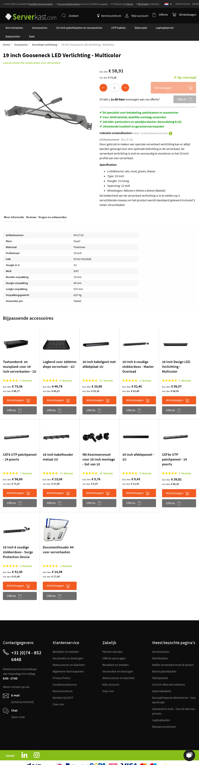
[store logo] (29, 13)
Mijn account (141, 16)
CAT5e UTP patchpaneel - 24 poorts (174, 451)
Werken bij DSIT (63, 689)
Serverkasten (160, 643)
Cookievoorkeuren (65, 676)
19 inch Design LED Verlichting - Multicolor (176, 358)
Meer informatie (14, 209)
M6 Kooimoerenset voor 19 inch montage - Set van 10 (98, 451)
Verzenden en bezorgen (68, 650)
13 (66, 465)
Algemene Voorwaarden (68, 663)
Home (6, 36)
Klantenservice (182, 3)
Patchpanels (160, 670)
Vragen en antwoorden (52, 209)
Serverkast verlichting (44, 36)
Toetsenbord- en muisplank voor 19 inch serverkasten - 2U (19, 358)
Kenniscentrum (110, 16)
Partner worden (112, 643)
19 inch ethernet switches (168, 676)
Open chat (18, 709)
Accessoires (20, 36)
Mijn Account (110, 676)
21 (106, 372)
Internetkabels (161, 683)
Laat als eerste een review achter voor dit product (31, 54)
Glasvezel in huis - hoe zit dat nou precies (173, 703)
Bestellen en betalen (66, 643)
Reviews (31, 209)
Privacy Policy (61, 670)
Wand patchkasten (164, 663)
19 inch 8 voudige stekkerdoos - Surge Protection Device (18, 544)
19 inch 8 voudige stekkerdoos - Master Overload (138, 358)
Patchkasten (160, 650)
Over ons (58, 696)
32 (106, 465)
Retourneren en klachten (69, 656)
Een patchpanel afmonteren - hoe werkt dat (174, 691)
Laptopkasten (161, 712)
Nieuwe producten (164, 718)
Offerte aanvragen (114, 650)
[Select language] (168, 4)
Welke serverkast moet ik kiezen (173, 656)
